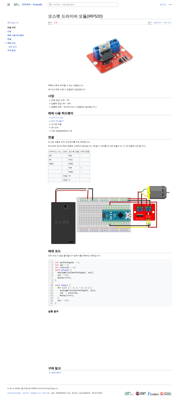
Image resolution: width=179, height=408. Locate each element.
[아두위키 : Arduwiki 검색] (83, 4)
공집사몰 (55, 372)
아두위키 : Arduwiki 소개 (31, 393)
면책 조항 (46, 393)
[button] (8, 4)
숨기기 (15, 23)
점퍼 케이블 (56, 121)
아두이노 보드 (57, 117)
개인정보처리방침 (14, 393)
